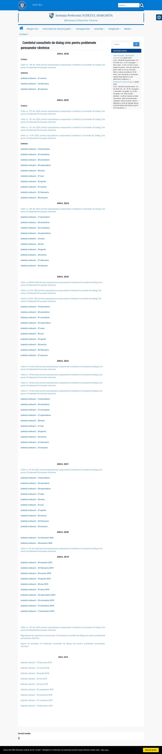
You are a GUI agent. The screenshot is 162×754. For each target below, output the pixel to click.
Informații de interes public (57, 28)
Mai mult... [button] (105, 750)
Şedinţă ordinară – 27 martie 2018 (35, 668)
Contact (23, 34)
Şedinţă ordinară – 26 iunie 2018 (34, 684)
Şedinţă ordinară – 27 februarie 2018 (36, 662)
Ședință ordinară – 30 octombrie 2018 (37, 695)
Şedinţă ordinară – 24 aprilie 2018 (35, 673)
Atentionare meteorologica (123, 82)
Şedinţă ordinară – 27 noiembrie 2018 (37, 700)
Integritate (113, 28)
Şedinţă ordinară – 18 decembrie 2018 (36, 705)
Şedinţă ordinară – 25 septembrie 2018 (37, 689)
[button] (159, 17)
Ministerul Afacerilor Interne (81, 20)
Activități (98, 28)
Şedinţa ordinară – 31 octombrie (35, 317)
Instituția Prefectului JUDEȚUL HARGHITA (84, 15)
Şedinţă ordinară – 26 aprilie (33, 431)
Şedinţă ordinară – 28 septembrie (36, 488)
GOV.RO (37, 4)
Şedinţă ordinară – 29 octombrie (35, 228)
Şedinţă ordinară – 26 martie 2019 (36, 573)
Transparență (82, 28)
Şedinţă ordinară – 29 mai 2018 (34, 678)
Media (127, 28)
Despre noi (32, 28)
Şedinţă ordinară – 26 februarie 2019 (37, 568)
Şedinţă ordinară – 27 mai (32, 176)
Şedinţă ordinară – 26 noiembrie (35, 222)
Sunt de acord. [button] (150, 750)
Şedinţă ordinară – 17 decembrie (35, 217)
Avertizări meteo (120, 51)
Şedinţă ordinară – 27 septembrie (36, 415)
